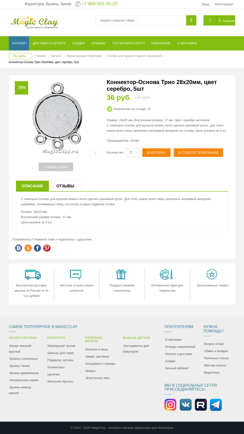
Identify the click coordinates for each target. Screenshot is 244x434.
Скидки (170, 361)
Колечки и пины (97, 349)
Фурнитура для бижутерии (84, 56)
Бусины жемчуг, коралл (20, 390)
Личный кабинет (176, 368)
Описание (32, 186)
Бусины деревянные (24, 373)
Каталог (56, 56)
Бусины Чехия (20, 366)
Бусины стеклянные (24, 358)
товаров (228, 21)
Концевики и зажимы (101, 363)
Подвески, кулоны (60, 360)
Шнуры (91, 371)
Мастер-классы (215, 365)
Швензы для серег (60, 353)
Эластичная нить (98, 378)
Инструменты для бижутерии (136, 348)
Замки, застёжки (97, 356)
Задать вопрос (55, 167)
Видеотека (211, 372)
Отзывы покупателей (180, 347)
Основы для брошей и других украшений (134, 56)
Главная (40, 56)
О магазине (173, 339)
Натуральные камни (24, 380)
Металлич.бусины (60, 381)
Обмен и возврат (216, 351)
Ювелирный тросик (61, 346)
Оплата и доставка (178, 354)
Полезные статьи (216, 358)
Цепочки (53, 374)
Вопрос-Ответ (214, 344)
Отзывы (65, 186)
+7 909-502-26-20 (99, 3)
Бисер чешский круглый (20, 348)
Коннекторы (56, 367)
